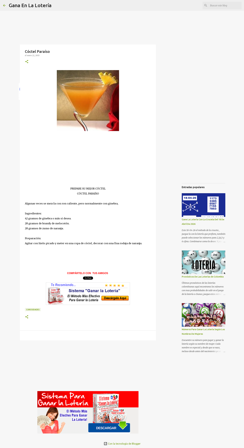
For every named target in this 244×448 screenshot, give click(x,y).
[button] (27, 62)
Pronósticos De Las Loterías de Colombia (203, 276)
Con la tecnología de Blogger (122, 443)
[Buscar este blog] (225, 5)
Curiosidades (33, 310)
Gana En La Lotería (30, 5)
